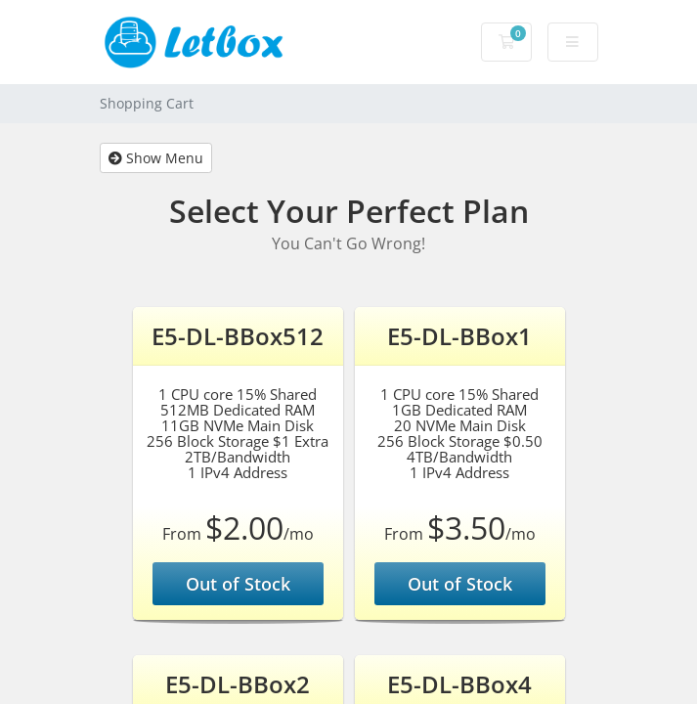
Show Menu (156, 158)
